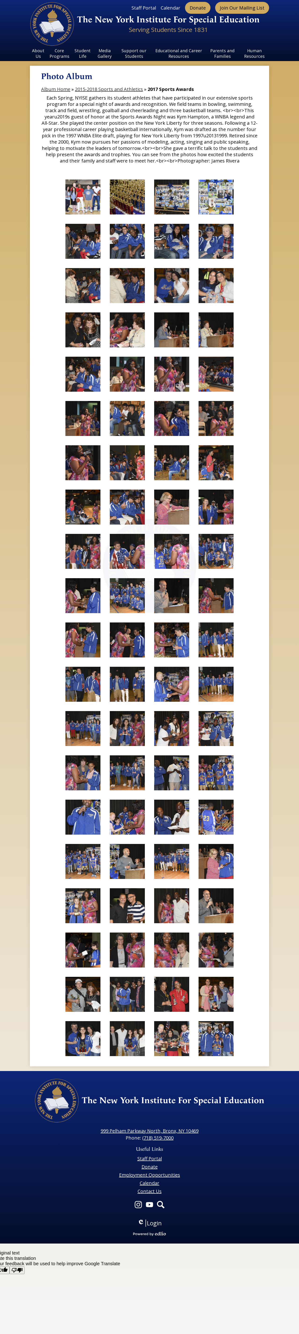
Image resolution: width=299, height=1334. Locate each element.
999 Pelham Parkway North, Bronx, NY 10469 (150, 1131)
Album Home (55, 89)
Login (150, 1223)
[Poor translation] (17, 1270)
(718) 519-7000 (158, 1138)
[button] (38, 53)
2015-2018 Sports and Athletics (109, 89)
